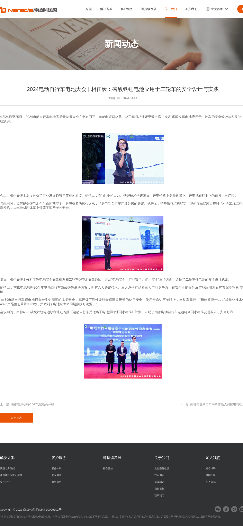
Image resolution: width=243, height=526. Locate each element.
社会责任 (108, 468)
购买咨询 (56, 475)
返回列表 (16, 417)
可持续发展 (148, 9)
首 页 (88, 9)
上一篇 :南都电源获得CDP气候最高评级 (27, 404)
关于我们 (171, 9)
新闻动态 (159, 482)
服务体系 (56, 468)
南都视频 (159, 488)
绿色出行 (5, 482)
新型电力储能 (7, 468)
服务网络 (56, 482)
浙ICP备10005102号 (48, 509)
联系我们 (159, 495)
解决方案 (106, 9)
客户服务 (127, 9)
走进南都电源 (161, 468)
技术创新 (159, 475)
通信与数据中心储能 (11, 475)
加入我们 (191, 9)
